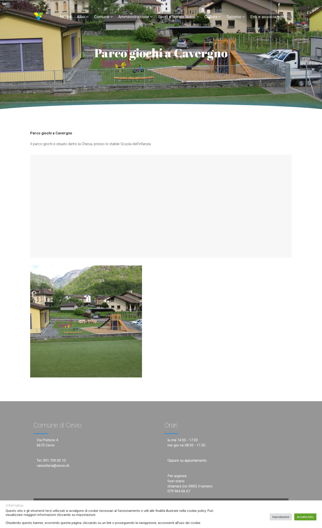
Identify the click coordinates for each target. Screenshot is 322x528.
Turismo (235, 16)
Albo (83, 16)
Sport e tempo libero (178, 16)
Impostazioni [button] (280, 517)
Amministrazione (135, 16)
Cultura (212, 16)
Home (66, 16)
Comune (103, 16)
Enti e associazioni (269, 16)
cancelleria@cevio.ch (53, 465)
